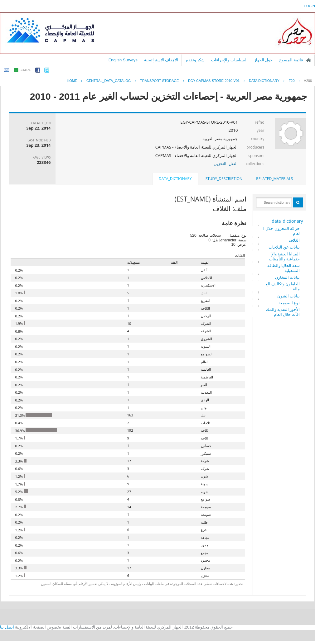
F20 (292, 81)
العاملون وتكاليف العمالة (283, 286)
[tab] (274, 179)
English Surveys (123, 60)
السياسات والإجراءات (229, 60)
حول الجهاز (263, 60)
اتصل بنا (7, 627)
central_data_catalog (108, 81)
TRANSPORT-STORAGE (159, 81)
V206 (308, 81)
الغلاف (294, 240)
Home (72, 81)
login (309, 6)
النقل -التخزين (226, 163)
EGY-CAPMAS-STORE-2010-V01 (214, 81)
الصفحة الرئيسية (308, 60)
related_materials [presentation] (274, 178)
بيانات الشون (288, 295)
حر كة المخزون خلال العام (281, 231)
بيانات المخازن (287, 277)
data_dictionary (287, 221)
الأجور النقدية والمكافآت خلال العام (283, 312)
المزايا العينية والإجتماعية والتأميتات (284, 256)
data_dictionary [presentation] (175, 178)
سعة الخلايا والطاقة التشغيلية (283, 268)
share (25, 70)
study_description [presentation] (224, 178)
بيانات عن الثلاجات (284, 247)
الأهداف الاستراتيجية (161, 60)
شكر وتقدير (195, 60)
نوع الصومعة (289, 302)
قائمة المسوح (291, 60)
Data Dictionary (264, 81)
